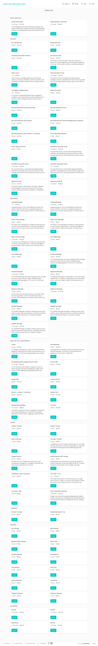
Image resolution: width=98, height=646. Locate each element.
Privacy (94, 644)
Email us (8, 643)
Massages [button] (36, 15)
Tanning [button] (65, 15)
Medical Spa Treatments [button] (48, 15)
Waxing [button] (71, 15)
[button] (29, 30)
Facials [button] (30, 15)
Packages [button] (78, 15)
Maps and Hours (31, 643)
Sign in (66, 4)
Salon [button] (59, 15)
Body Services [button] (22, 15)
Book (75, 4)
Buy (83, 4)
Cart (92, 4)
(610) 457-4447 (18, 643)
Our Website (43, 643)
